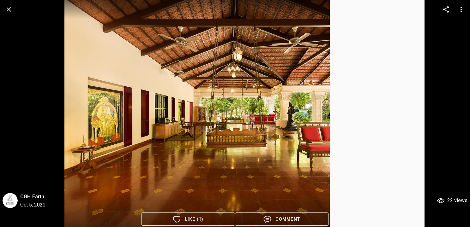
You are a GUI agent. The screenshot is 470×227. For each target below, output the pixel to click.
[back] (8, 9)
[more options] (446, 9)
